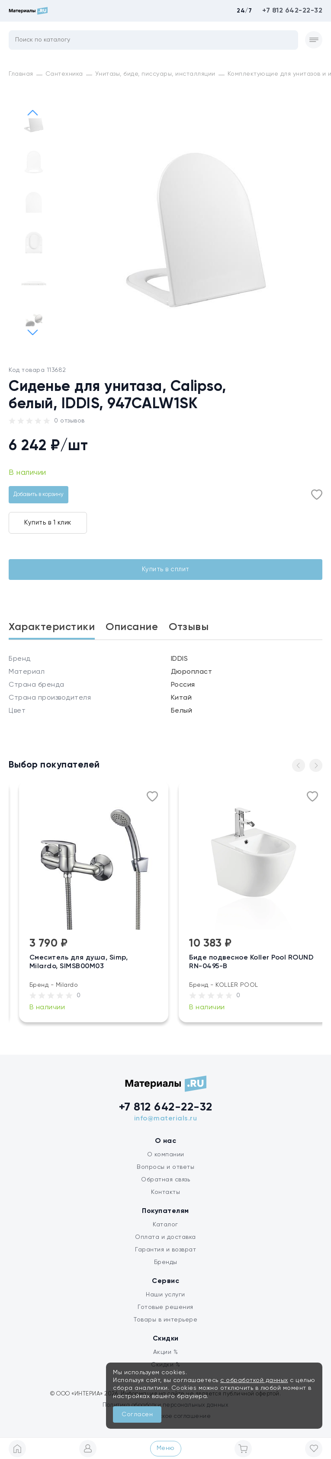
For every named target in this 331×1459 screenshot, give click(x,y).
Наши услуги (165, 1295)
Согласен (137, 1414)
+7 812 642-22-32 (292, 10)
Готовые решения (165, 1307)
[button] (32, 332)
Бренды (165, 1262)
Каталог (165, 1225)
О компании (165, 1155)
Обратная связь (165, 1180)
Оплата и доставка (165, 1237)
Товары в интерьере (165, 1320)
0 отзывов (69, 421)
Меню (166, 1448)
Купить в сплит (166, 569)
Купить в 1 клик (47, 522)
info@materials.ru (165, 1118)
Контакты (165, 1192)
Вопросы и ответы (165, 1167)
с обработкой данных (254, 1380)
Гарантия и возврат (165, 1250)
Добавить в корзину (38, 494)
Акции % (165, 1352)
